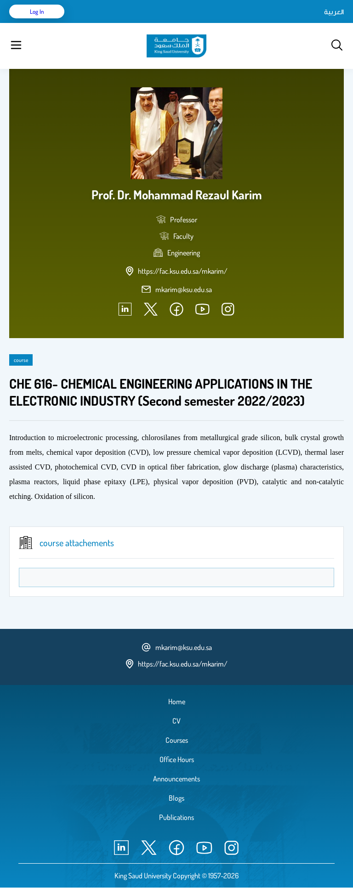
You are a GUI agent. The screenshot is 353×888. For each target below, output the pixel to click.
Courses (176, 740)
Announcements (176, 778)
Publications (176, 817)
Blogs (176, 798)
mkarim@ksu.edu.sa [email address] (183, 289)
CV (176, 720)
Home (176, 701)
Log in (37, 11)
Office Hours (176, 759)
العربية (334, 11)
